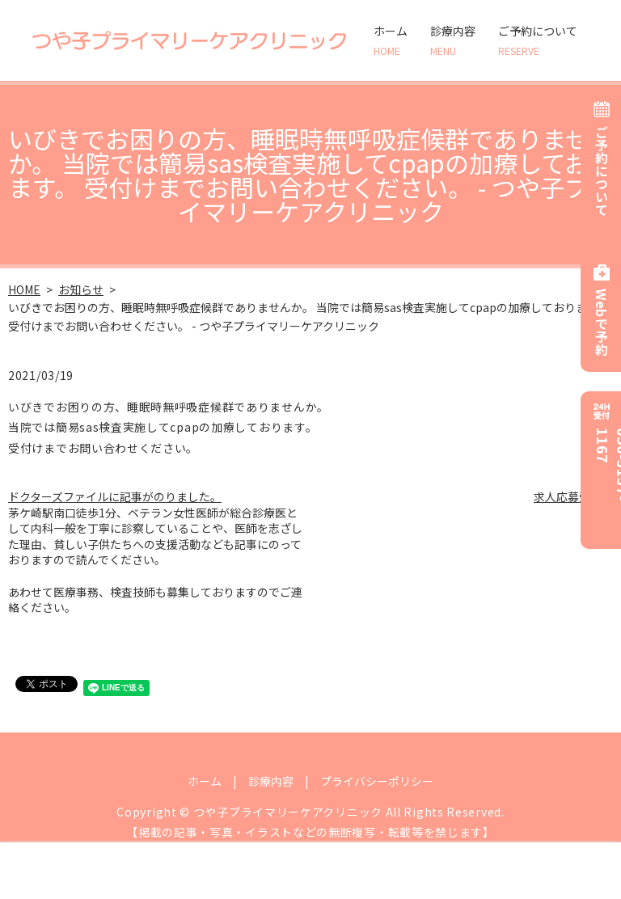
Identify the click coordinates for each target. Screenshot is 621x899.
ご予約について (537, 40)
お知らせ (81, 289)
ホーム (391, 40)
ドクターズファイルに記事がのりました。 (115, 496)
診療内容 (452, 40)
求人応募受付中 (573, 496)
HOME (24, 289)
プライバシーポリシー (376, 781)
